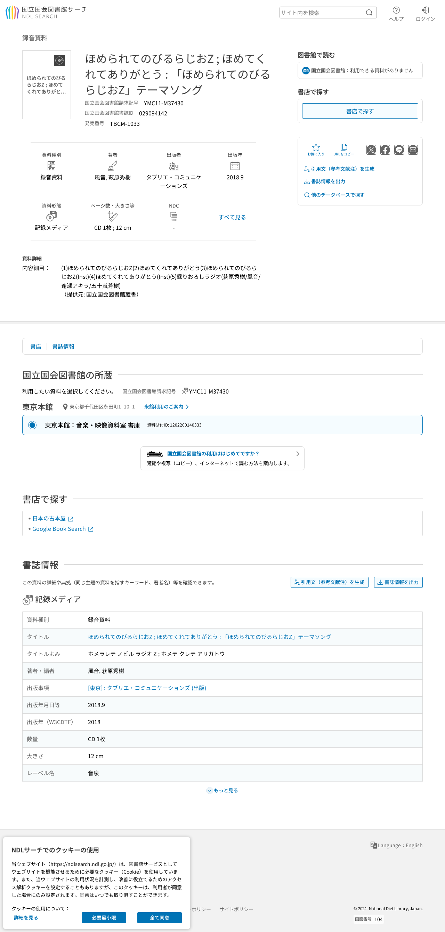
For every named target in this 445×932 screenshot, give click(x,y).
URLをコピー (343, 149)
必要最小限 (104, 917)
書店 (35, 346)
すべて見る (232, 217)
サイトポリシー (236, 909)
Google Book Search (63, 528)
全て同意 (159, 917)
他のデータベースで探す (334, 194)
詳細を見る (26, 917)
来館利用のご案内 (167, 407)
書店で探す (360, 111)
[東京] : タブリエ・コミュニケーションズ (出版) (147, 687)
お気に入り (316, 149)
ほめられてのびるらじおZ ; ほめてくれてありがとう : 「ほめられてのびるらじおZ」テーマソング (209, 636)
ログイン (425, 13)
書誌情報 (63, 346)
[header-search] (328, 12)
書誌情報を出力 (324, 181)
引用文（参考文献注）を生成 (339, 168)
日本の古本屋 (53, 518)
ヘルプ (396, 13)
